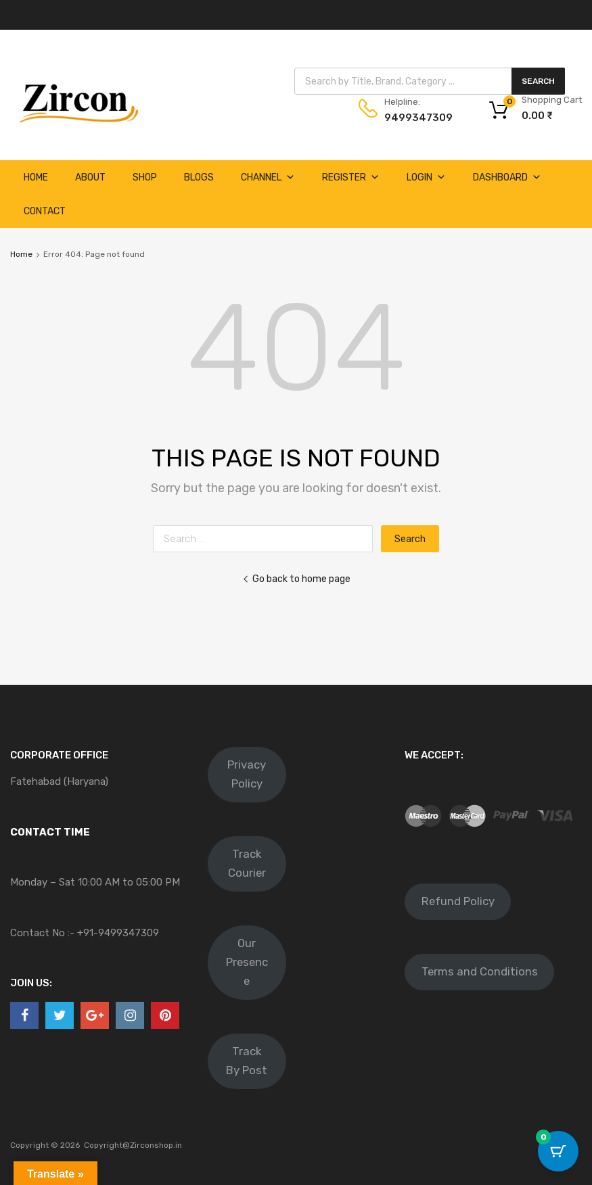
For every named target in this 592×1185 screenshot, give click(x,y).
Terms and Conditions (480, 971)
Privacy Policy (246, 774)
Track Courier (247, 863)
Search (538, 81)
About (90, 177)
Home (36, 177)
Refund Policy (458, 901)
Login (426, 177)
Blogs (199, 177)
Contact (45, 211)
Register (351, 177)
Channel (268, 177)
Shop (145, 177)
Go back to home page (296, 578)
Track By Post (246, 1060)
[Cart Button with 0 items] (558, 1151)
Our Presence (247, 962)
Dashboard (507, 177)
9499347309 (417, 118)
